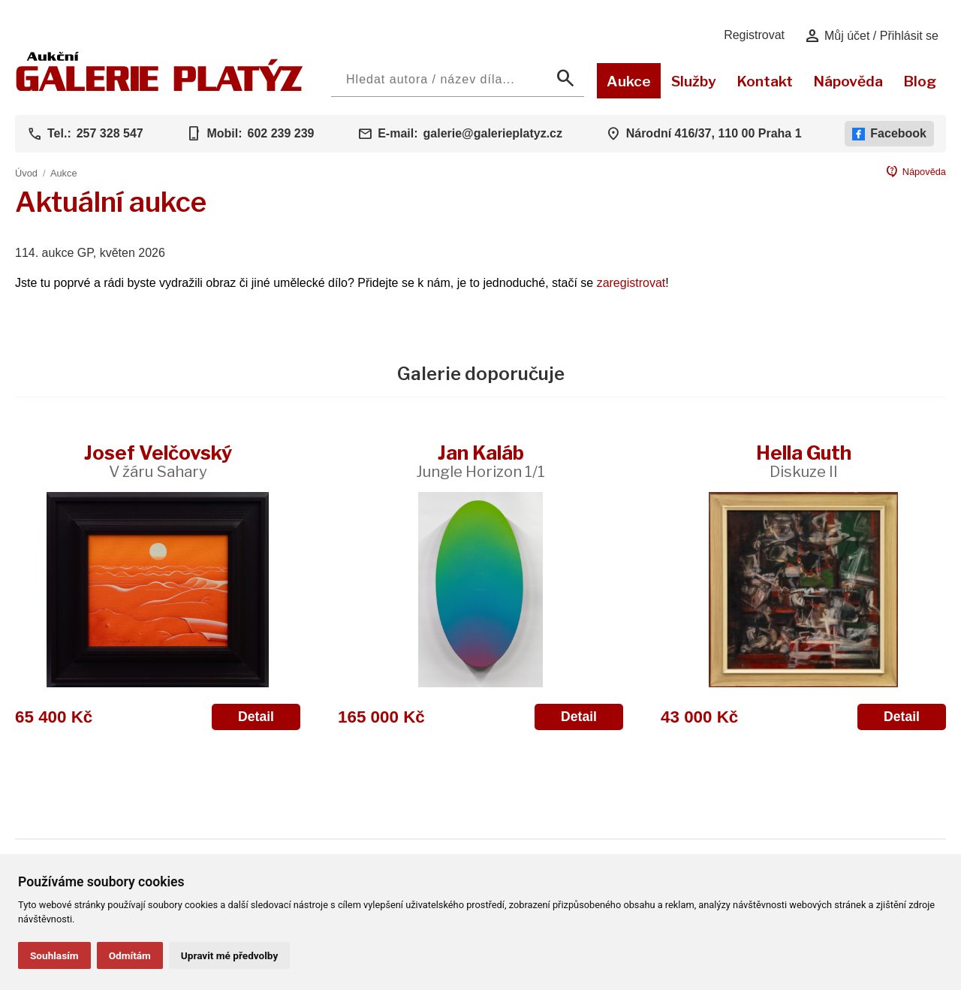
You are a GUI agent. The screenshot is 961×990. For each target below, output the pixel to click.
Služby (693, 81)
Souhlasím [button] (54, 955)
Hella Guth (803, 461)
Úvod (26, 173)
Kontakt (765, 81)
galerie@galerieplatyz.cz (492, 133)
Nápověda (848, 81)
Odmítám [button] (130, 955)
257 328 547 (110, 133)
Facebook (889, 133)
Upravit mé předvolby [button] (229, 955)
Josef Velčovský (158, 461)
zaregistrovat (631, 282)
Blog (919, 81)
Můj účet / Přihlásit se (871, 36)
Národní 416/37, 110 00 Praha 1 (714, 133)
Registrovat (754, 35)
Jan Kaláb (480, 461)
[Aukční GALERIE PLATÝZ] (159, 87)
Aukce (629, 81)
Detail (256, 716)
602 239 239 (280, 133)
